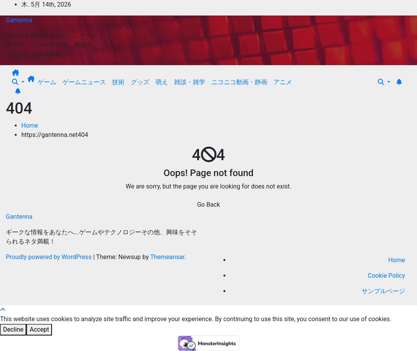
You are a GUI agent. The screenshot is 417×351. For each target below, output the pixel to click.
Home (29, 125)
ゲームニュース (84, 82)
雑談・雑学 (189, 82)
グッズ (140, 82)
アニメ (282, 82)
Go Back (208, 204)
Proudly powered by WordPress (49, 257)
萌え (162, 82)
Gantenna (19, 20)
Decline (13, 329)
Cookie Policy (386, 275)
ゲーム (47, 82)
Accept (39, 329)
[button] (18, 82)
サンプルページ (383, 291)
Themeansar (167, 257)
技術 (118, 82)
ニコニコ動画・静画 (239, 82)
